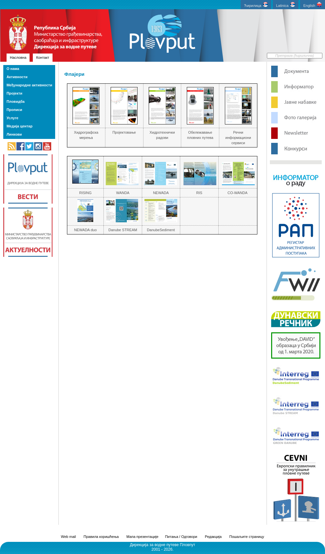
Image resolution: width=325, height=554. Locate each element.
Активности (17, 77)
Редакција (213, 537)
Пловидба (16, 101)
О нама (13, 69)
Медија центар (19, 126)
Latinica (285, 5)
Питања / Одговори (181, 537)
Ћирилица (256, 5)
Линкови (14, 134)
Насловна (18, 57)
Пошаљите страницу (246, 537)
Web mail (68, 537)
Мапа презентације (142, 537)
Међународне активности (29, 85)
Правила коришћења (101, 537)
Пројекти (14, 93)
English (312, 5)
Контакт (42, 57)
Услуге (12, 118)
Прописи (14, 110)
